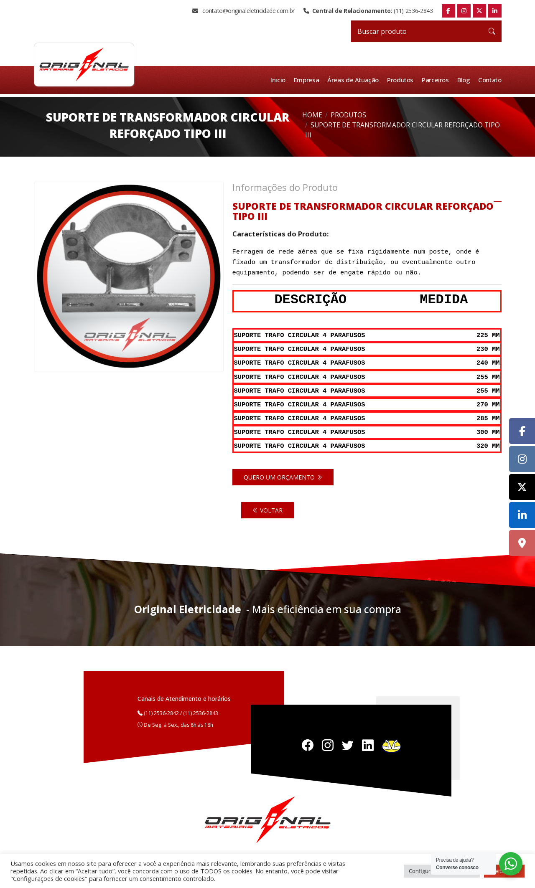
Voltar (267, 506)
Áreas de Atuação (354, 80)
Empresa (308, 80)
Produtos (401, 80)
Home (312, 115)
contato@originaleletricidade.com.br (243, 11)
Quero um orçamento (283, 473)
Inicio (279, 80)
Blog (464, 80)
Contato (490, 80)
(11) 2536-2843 (368, 11)
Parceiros (436, 80)
